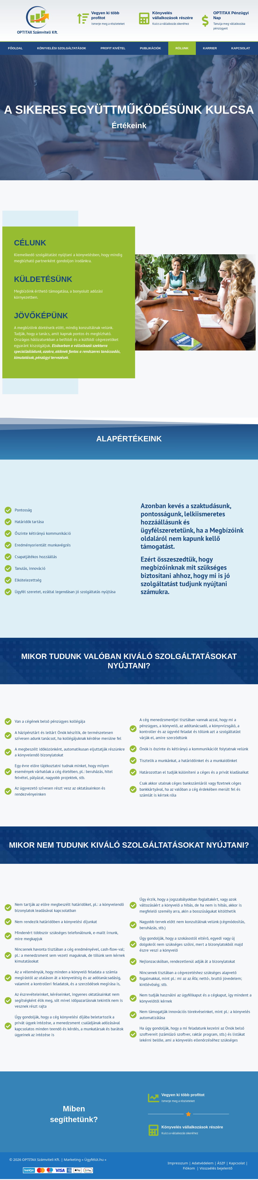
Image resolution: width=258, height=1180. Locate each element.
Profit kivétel (113, 48)
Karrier (210, 48)
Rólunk (182, 48)
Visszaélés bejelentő (216, 1169)
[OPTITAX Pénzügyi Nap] (205, 21)
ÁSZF (221, 1164)
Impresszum (178, 1164)
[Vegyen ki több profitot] (83, 18)
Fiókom (189, 1169)
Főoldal (15, 48)
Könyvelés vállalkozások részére (172, 15)
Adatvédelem (203, 1164)
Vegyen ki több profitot (183, 1095)
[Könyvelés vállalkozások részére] (144, 18)
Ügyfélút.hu (94, 1160)
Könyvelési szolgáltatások (61, 48)
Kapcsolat (240, 48)
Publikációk (150, 48)
